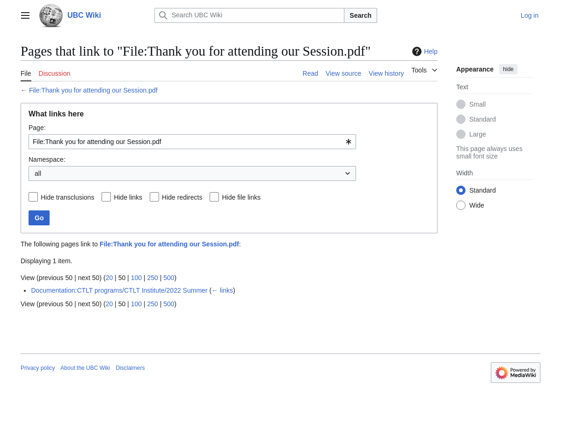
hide (508, 69)
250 (152, 277)
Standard (482, 119)
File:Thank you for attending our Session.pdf (93, 90)
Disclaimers (130, 368)
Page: (37, 127)
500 (168, 277)
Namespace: (47, 159)
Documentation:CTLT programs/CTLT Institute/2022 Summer (119, 290)
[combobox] (192, 141)
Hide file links (241, 197)
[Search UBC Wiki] (249, 15)
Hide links (128, 197)
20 (109, 277)
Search (361, 15)
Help (423, 51)
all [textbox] (38, 173)
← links (222, 290)
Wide (476, 205)
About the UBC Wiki (85, 368)
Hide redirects (182, 197)
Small (477, 104)
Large (477, 134)
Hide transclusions (67, 197)
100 (136, 277)
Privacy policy (38, 368)
